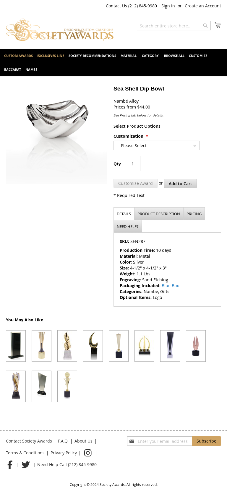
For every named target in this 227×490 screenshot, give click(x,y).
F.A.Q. (63, 441)
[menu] (113, 62)
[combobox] (174, 25)
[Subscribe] (206, 441)
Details (124, 213)
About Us (83, 441)
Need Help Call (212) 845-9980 (67, 464)
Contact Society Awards (29, 441)
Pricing (194, 213)
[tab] (124, 213)
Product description (158, 213)
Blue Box (170, 285)
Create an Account (203, 6)
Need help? (128, 226)
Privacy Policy (64, 453)
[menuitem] (18, 56)
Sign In (168, 6)
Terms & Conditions (25, 453)
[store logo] (60, 30)
